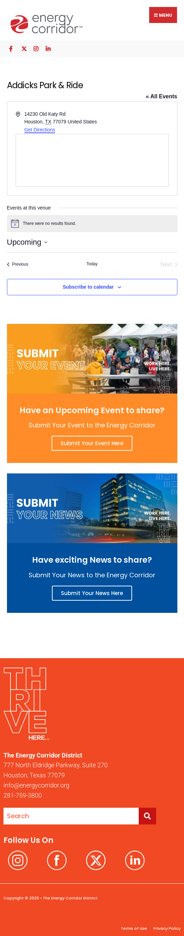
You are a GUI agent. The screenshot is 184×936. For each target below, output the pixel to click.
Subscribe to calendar (88, 287)
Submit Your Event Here (92, 443)
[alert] (92, 223)
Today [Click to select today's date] (92, 263)
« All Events (161, 96)
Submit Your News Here (92, 593)
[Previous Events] (18, 264)
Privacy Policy (166, 928)
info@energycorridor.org (36, 785)
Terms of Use (134, 928)
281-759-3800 (22, 795)
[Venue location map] (92, 160)
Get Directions (39, 129)
